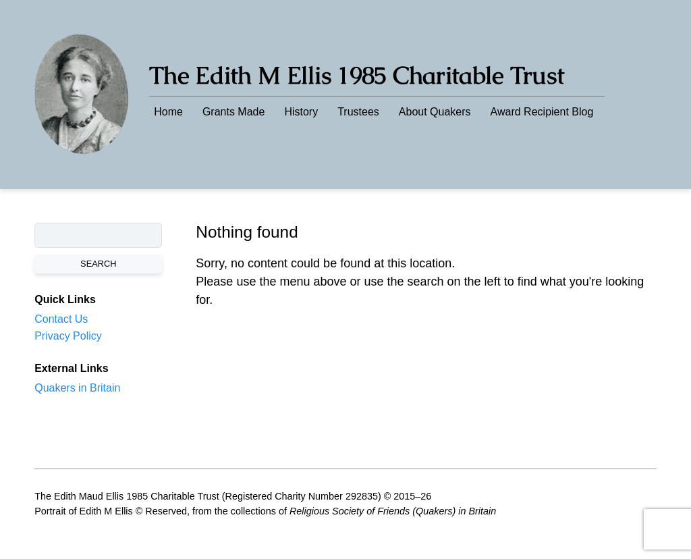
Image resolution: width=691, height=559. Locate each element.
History (301, 111)
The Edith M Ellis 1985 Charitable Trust (356, 75)
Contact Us (61, 319)
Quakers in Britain (77, 388)
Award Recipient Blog (542, 111)
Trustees (358, 111)
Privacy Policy (68, 336)
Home (168, 111)
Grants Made (233, 111)
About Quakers (435, 111)
